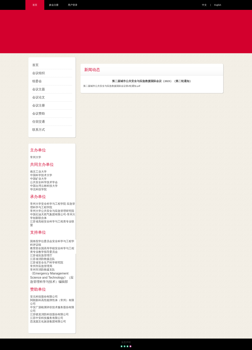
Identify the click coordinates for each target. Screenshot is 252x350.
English (217, 5)
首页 (34, 5)
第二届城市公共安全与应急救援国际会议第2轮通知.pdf (111, 86)
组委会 (37, 81)
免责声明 (126, 342)
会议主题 (38, 89)
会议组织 (38, 73)
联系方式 (38, 129)
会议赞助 (38, 113)
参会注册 (53, 5)
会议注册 (38, 105)
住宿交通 (38, 121)
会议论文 (38, 97)
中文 (204, 5)
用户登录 (72, 5)
